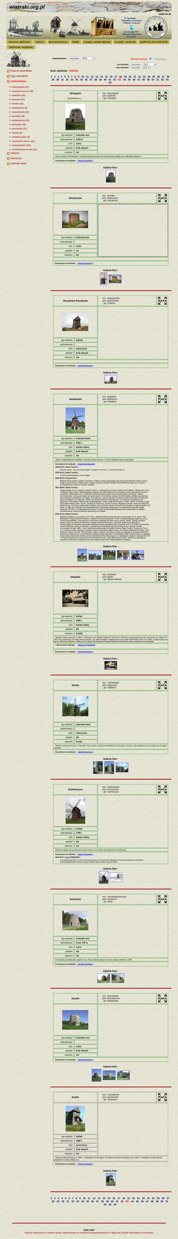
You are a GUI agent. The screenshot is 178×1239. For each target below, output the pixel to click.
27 (163, 76)
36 (86, 79)
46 (134, 79)
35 (81, 79)
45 (129, 79)
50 (153, 79)
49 (148, 79)
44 (124, 79)
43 (120, 79)
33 (72, 79)
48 (143, 79)
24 (149, 76)
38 (96, 79)
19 (125, 76)
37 (91, 79)
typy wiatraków (19, 76)
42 (114, 79)
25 (154, 76)
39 (100, 79)
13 (97, 76)
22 (139, 76)
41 (110, 79)
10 (83, 76)
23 (144, 76)
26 (158, 76)
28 (168, 76)
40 (105, 79)
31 (62, 79)
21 (135, 76)
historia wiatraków (21, 70)
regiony (15, 153)
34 (77, 79)
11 (87, 76)
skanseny (16, 158)
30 (58, 79)
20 (130, 76)
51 (158, 79)
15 (106, 76)
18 (121, 76)
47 (139, 79)
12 (92, 76)
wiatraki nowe (19, 163)
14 (102, 76)
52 (162, 79)
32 (67, 79)
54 (110, 82)
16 (111, 76)
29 (53, 79)
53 (167, 79)
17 (116, 76)
